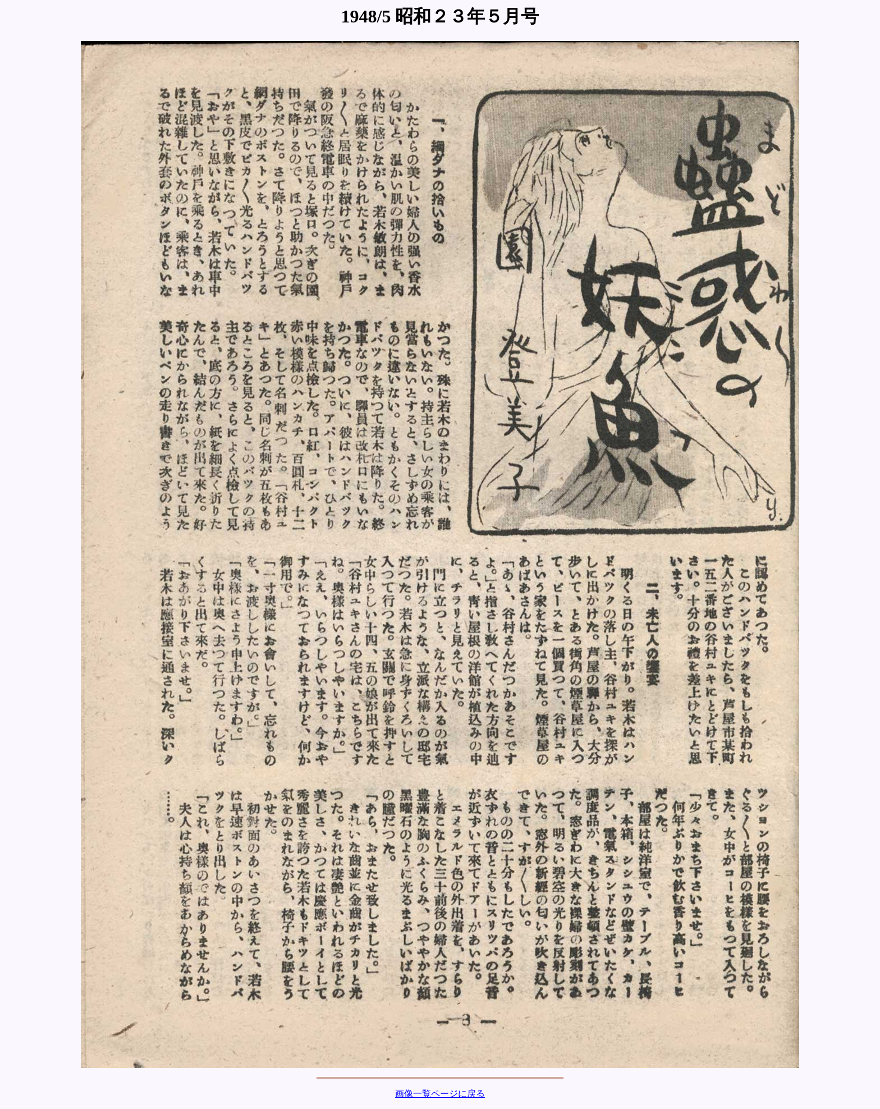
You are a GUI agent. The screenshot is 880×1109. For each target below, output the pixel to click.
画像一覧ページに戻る (440, 1093)
